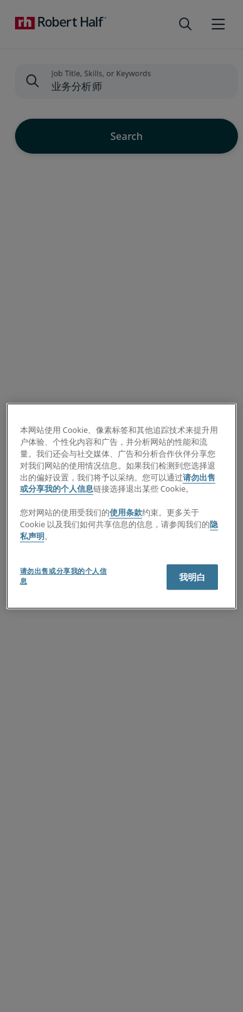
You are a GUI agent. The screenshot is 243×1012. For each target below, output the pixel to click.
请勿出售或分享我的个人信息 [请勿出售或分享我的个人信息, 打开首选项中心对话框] (63, 575)
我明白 (192, 577)
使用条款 (126, 512)
